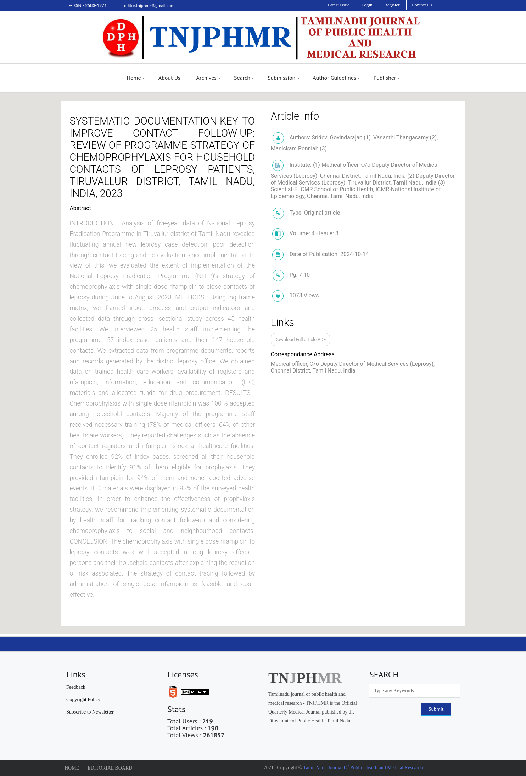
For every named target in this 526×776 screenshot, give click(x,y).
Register (391, 4)
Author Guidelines (336, 77)
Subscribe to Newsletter (90, 712)
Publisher (386, 77)
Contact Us (422, 4)
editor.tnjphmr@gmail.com (149, 5)
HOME (72, 768)
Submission (283, 77)
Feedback (75, 687)
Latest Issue (338, 4)
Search (243, 77)
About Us (170, 77)
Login (366, 4)
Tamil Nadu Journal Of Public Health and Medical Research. (363, 767)
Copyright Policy (83, 699)
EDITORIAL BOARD (110, 768)
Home (135, 77)
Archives (208, 77)
